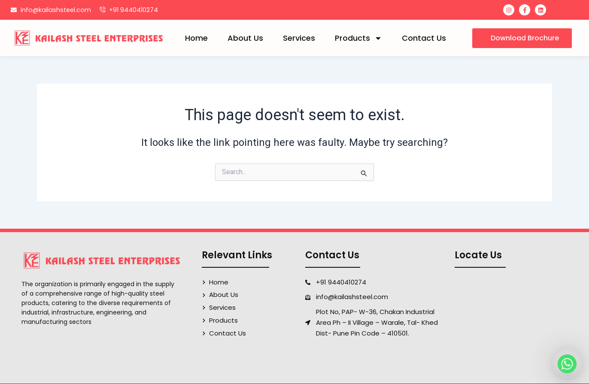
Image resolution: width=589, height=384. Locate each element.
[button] (522, 38)
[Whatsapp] (567, 363)
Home (196, 38)
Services (299, 38)
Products (358, 38)
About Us (245, 38)
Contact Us (424, 38)
